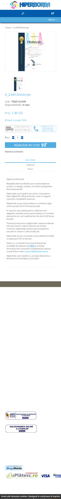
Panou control (13, 363)
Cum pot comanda (16, 311)
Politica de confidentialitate (20, 325)
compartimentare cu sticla (24, 484)
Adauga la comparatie (14, 151)
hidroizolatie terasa (47, 481)
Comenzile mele (15, 377)
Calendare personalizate (19, 334)
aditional (30, 165)
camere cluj (10, 481)
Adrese (10, 373)
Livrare (10, 316)
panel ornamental (27, 481)
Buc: (7, 137)
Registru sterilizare (16, 348)
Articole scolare (14, 330)
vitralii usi (44, 484)
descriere (30, 160)
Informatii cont (14, 368)
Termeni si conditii (16, 320)
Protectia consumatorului (19, 307)
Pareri (30, 169)
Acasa (8, 27)
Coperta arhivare (15, 343)
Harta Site (12, 302)
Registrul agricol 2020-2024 (20, 339)
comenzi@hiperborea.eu (36, 251)
